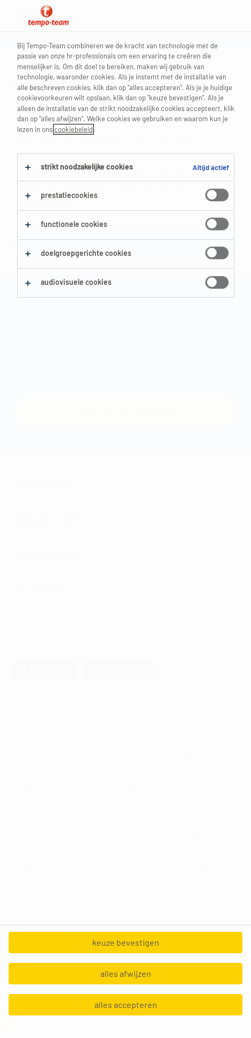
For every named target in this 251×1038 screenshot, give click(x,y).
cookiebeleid (73, 129)
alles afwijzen (125, 973)
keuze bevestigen (125, 942)
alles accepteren (125, 1004)
